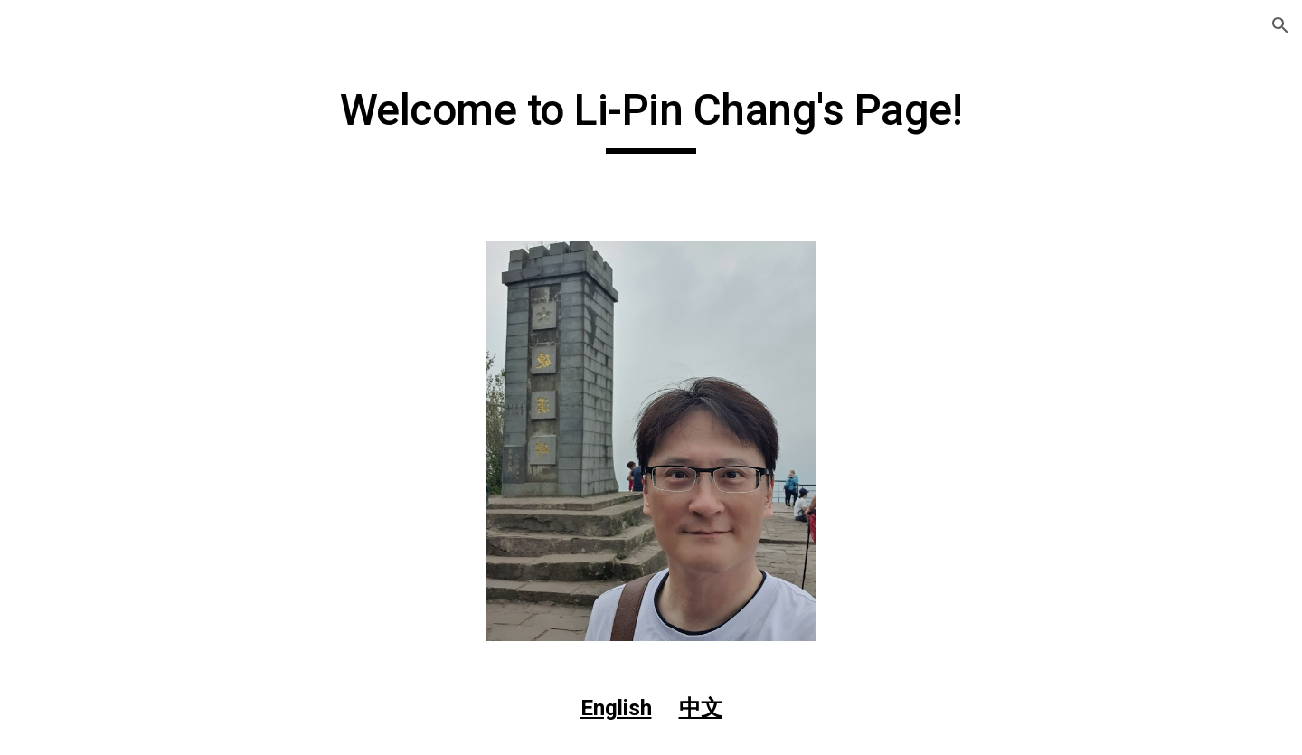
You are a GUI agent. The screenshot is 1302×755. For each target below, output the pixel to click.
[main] (651, 118)
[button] (1280, 25)
